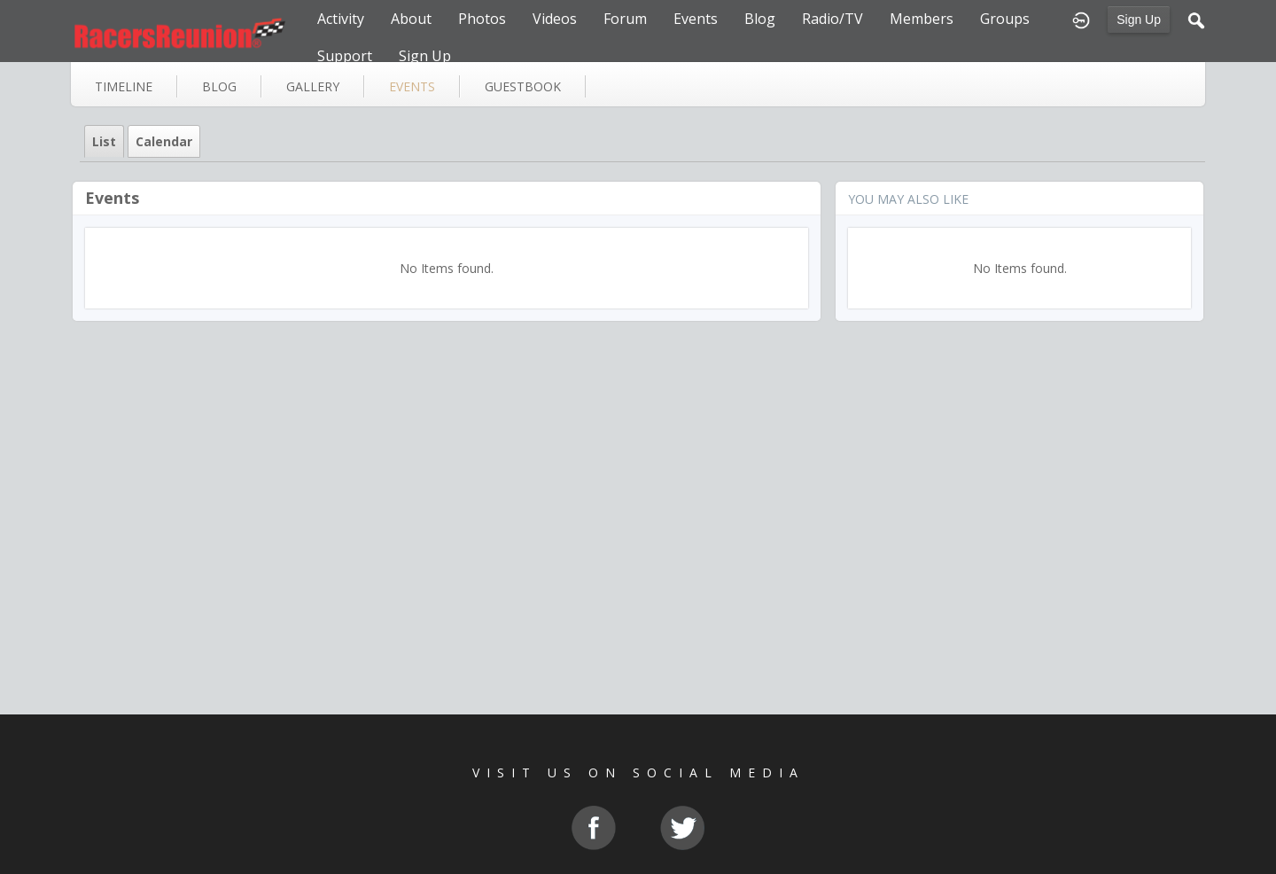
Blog (759, 18)
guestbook (523, 86)
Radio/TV (832, 18)
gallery (312, 86)
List (104, 141)
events (412, 86)
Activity (340, 18)
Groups (1005, 18)
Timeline (123, 86)
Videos (555, 18)
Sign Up (1138, 19)
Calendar (164, 141)
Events (695, 18)
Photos (482, 18)
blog (219, 86)
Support (344, 56)
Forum (625, 18)
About (411, 18)
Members (921, 18)
